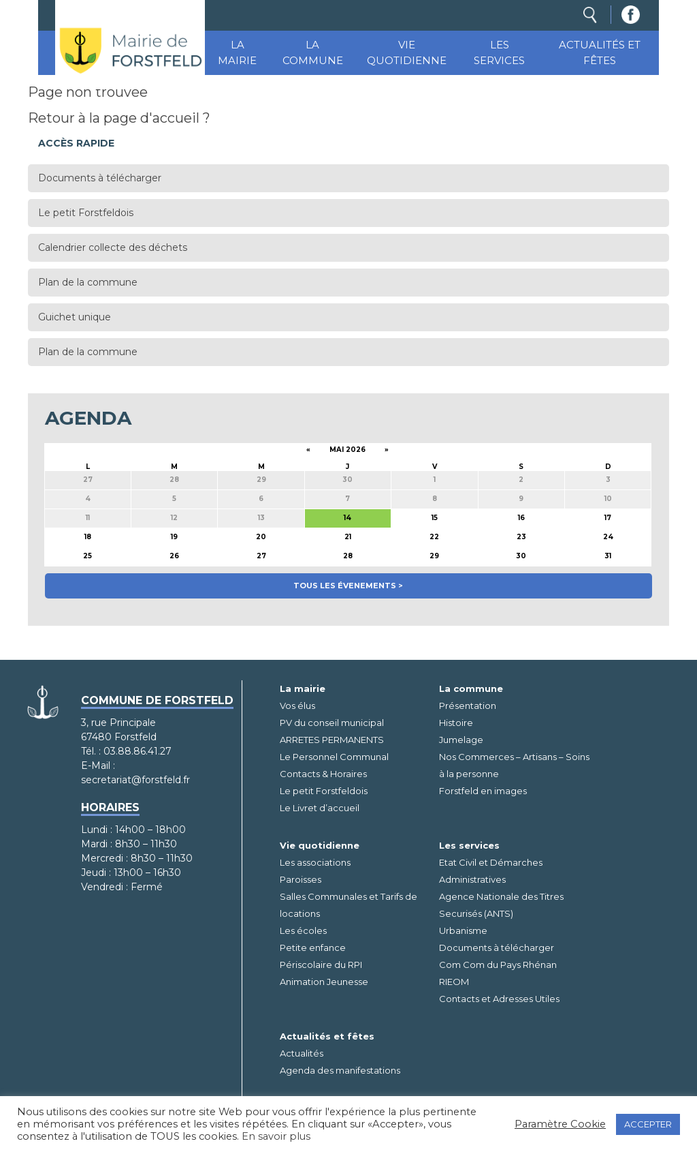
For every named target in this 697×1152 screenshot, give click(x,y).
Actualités (301, 1053)
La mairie (237, 52)
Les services (499, 52)
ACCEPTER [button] (648, 1124)
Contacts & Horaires (323, 773)
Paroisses (300, 879)
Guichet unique (74, 317)
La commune (312, 52)
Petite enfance (313, 947)
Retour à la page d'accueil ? (119, 118)
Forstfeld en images (483, 790)
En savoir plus (276, 1136)
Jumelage (461, 739)
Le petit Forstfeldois (85, 213)
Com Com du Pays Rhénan (498, 964)
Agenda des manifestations (340, 1070)
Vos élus (297, 705)
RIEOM (454, 981)
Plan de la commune (87, 282)
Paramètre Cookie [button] (560, 1124)
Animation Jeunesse (324, 981)
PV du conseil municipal (332, 722)
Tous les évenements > (348, 585)
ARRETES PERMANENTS (332, 739)
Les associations (315, 862)
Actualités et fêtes (600, 52)
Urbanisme (463, 930)
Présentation (467, 705)
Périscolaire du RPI (321, 964)
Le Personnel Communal (334, 756)
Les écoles (303, 930)
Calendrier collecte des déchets (112, 247)
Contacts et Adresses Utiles (499, 998)
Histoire (456, 722)
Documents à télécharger (99, 178)
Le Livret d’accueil (319, 807)
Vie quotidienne (407, 52)
